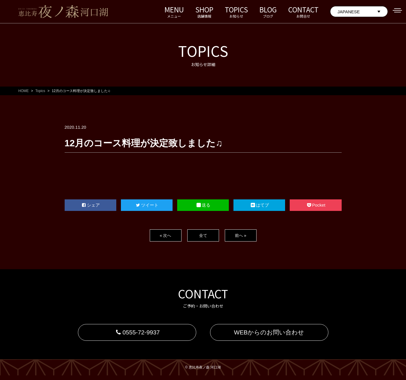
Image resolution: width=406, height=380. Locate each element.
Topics (40, 91)
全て (203, 235)
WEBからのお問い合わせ (269, 334)
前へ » (240, 235)
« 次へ (165, 235)
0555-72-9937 (137, 334)
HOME (23, 91)
